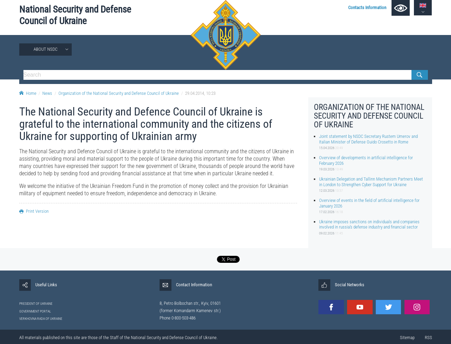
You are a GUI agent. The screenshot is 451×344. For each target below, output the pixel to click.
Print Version (34, 211)
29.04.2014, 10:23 (200, 93)
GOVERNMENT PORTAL (35, 311)
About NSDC (45, 49)
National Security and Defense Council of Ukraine (75, 15)
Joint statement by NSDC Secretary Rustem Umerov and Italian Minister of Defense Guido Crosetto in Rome (368, 139)
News (47, 93)
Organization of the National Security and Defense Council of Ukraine (118, 93)
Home (27, 93)
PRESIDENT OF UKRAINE (35, 303)
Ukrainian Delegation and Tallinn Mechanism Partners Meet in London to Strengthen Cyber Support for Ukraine (371, 181)
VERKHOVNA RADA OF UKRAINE (40, 318)
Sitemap (407, 337)
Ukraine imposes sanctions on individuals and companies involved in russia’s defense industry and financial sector (369, 224)
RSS (428, 337)
